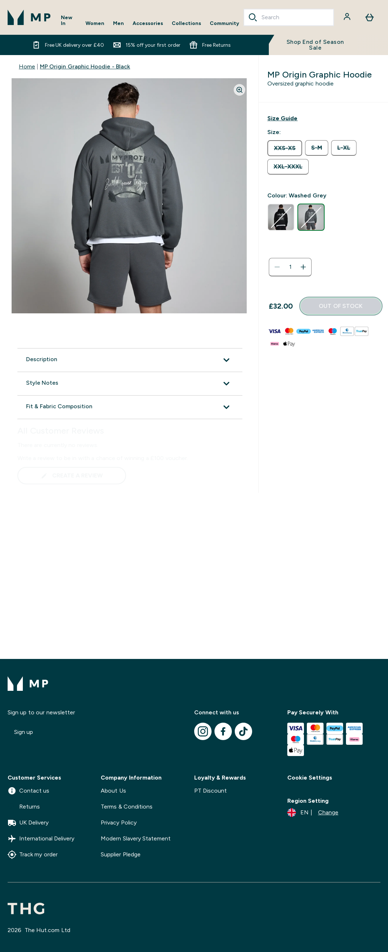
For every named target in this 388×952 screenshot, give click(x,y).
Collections (186, 23)
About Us (113, 791)
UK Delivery (28, 822)
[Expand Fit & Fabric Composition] (129, 407)
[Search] (253, 17)
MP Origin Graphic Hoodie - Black (85, 66)
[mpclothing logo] (29, 17)
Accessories (148, 23)
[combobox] (288, 17)
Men (118, 23)
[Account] (348, 17)
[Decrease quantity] (277, 267)
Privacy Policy (118, 822)
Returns (24, 806)
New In (66, 20)
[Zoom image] (239, 90)
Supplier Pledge (120, 854)
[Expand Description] (129, 360)
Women (94, 23)
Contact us (28, 790)
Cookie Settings (309, 777)
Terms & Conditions (127, 806)
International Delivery (41, 838)
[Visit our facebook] (223, 731)
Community (224, 23)
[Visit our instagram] (203, 731)
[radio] (284, 148)
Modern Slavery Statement (136, 838)
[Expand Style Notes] (129, 383)
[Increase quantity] (303, 267)
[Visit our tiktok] (243, 731)
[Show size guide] (282, 118)
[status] (290, 267)
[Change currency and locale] (312, 812)
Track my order (33, 854)
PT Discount (210, 791)
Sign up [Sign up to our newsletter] (23, 732)
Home (27, 66)
